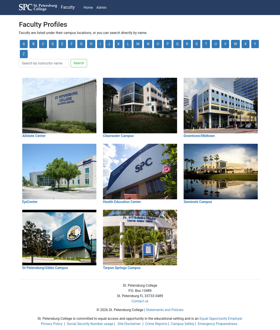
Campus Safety (182, 324)
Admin (101, 7)
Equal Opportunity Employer (221, 318)
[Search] (44, 63)
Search (78, 63)
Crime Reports (156, 324)
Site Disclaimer (129, 324)
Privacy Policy (52, 324)
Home (88, 7)
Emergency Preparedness (217, 324)
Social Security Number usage (90, 324)
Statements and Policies (164, 310)
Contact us (140, 301)
